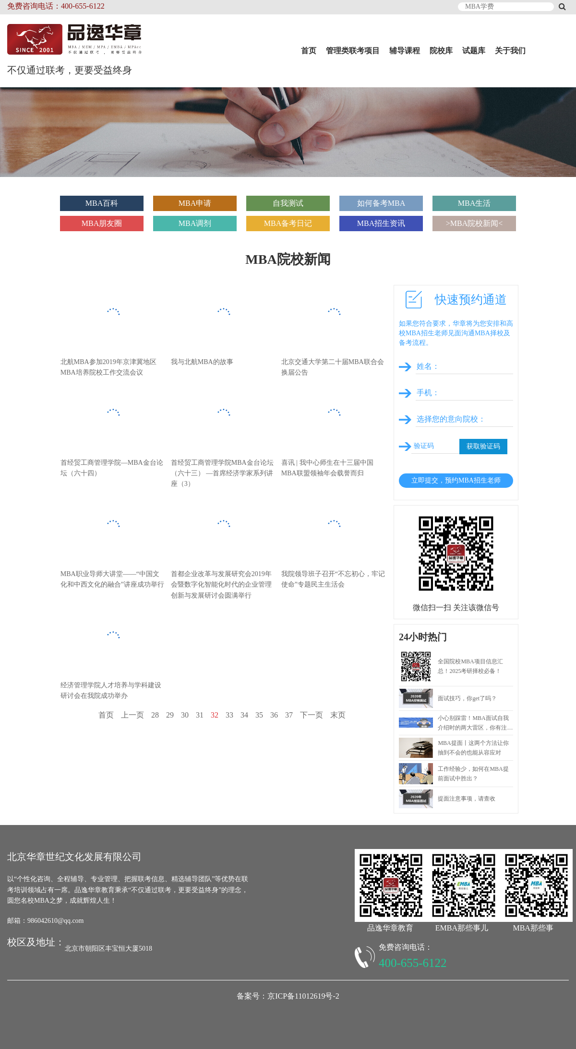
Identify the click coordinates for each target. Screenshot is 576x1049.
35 (259, 715)
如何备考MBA (381, 203)
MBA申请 (195, 203)
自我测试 (288, 203)
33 (229, 715)
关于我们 (510, 51)
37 (289, 715)
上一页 (132, 715)
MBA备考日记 (288, 223)
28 (155, 715)
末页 (338, 715)
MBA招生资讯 (381, 223)
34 (244, 715)
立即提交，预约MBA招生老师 (456, 480)
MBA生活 (474, 203)
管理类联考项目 (353, 51)
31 (200, 715)
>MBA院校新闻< (474, 223)
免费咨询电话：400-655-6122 (56, 6)
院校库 (441, 51)
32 (214, 715)
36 (274, 715)
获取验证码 (483, 446)
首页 (308, 51)
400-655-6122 (413, 962)
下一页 (311, 715)
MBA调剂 (195, 223)
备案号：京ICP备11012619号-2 (288, 996)
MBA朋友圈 (102, 223)
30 (185, 715)
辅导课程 (404, 51)
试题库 (473, 51)
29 (170, 715)
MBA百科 (101, 203)
